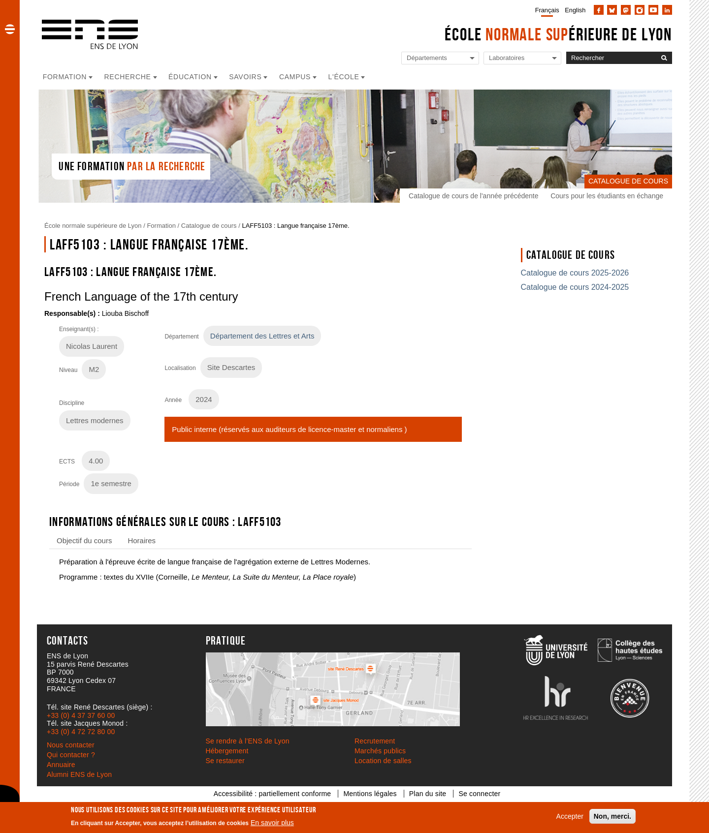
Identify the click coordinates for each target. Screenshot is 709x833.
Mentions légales (369, 794)
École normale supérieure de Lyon (93, 225)
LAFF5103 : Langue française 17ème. (295, 225)
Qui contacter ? (71, 755)
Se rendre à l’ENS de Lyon (248, 741)
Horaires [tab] (142, 540)
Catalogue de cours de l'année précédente (473, 196)
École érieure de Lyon (558, 34)
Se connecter (479, 794)
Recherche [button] (127, 77)
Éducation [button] (190, 77)
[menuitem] (545, 10)
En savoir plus (272, 823)
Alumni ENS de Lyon (79, 774)
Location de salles (383, 761)
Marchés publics (380, 751)
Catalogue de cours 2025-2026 (575, 273)
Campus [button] (295, 77)
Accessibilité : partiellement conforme (272, 794)
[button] (10, 29)
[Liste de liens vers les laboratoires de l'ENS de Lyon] (522, 58)
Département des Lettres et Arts (262, 336)
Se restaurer (225, 761)
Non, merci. (612, 816)
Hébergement (227, 751)
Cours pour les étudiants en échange (606, 196)
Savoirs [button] (245, 77)
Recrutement (374, 741)
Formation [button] (65, 77)
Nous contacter (71, 745)
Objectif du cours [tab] (84, 540)
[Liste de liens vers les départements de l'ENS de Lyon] (440, 58)
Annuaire (61, 765)
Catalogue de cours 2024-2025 (575, 287)
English (575, 10)
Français (547, 10)
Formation (161, 225)
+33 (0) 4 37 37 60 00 (81, 715)
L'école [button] (343, 77)
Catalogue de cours (209, 225)
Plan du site (428, 794)
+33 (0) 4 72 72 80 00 (81, 732)
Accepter (569, 816)
